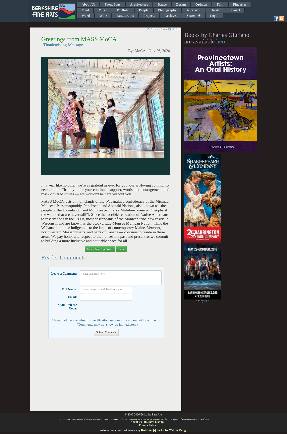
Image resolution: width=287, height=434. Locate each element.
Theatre (215, 10)
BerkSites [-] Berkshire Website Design (164, 430)
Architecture (139, 4)
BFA (206, 300)
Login (214, 16)
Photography (167, 10)
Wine (103, 16)
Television (193, 10)
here (221, 41)
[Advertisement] (105, 376)
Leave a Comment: (64, 273)
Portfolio (123, 10)
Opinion (201, 4)
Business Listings (154, 421)
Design (181, 4)
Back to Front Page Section (100, 249)
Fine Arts (239, 4)
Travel (235, 10)
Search (194, 16)
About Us (88, 4)
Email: (72, 297)
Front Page (112, 4)
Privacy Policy (147, 425)
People (143, 10)
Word (86, 16)
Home (121, 249)
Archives (171, 16)
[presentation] (110, 309)
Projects (149, 16)
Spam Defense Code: (67, 306)
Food (85, 10)
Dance (162, 4)
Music (102, 10)
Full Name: (69, 289)
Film (220, 4)
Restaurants (125, 16)
